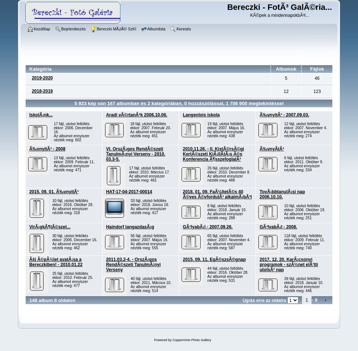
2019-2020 (42, 78)
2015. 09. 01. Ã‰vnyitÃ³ (54, 191)
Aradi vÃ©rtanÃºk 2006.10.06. (136, 114)
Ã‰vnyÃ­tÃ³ (272, 149)
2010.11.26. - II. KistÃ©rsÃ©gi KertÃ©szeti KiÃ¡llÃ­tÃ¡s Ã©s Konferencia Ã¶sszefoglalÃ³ (213, 154)
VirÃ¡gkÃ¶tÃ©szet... (50, 226)
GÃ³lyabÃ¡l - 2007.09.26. (207, 226)
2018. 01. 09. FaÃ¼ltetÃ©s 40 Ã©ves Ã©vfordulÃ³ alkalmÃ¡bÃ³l (217, 194)
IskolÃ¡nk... (41, 114)
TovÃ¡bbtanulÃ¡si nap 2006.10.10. (282, 194)
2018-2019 (42, 91)
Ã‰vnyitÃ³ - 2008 (47, 149)
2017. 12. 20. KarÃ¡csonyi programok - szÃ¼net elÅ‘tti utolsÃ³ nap (289, 264)
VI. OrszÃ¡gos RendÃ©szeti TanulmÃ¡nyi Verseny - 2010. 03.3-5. (135, 154)
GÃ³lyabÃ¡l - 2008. (278, 226)
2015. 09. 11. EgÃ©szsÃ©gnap (214, 259)
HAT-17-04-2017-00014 (129, 191)
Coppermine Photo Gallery (191, 340)
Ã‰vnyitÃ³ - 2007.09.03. (284, 114)
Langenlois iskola (201, 114)
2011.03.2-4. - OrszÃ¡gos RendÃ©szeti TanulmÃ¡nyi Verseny (133, 264)
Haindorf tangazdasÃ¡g (130, 226)
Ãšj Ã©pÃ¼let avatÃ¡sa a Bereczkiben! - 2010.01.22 (55, 262)
